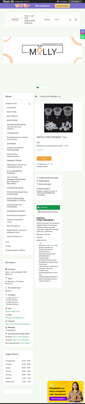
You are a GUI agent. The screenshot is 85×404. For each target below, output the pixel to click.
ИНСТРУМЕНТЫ (12, 116)
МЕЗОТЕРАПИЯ (12, 120)
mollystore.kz (50, 245)
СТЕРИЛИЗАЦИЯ (12, 133)
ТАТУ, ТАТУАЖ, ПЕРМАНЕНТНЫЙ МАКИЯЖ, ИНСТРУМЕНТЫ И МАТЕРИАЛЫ (16, 181)
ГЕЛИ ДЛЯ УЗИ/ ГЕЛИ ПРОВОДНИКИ (14, 206)
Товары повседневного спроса (15, 221)
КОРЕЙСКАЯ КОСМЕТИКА (16, 211)
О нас (7, 242)
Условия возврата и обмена (15, 250)
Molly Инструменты (13, 226)
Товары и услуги (11, 103)
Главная (47, 19)
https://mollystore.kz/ (12, 311)
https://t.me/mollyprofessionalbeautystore (18, 324)
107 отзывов (63, 1)
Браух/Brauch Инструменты (16, 215)
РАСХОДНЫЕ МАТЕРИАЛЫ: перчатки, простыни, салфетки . (16, 127)
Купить (44, 158)
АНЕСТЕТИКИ (11, 112)
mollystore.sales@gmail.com (15, 318)
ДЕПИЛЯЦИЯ (11, 144)
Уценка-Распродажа (14, 236)
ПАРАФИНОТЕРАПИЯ (14, 160)
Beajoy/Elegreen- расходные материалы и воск (17, 231)
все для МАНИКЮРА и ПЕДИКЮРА (14, 172)
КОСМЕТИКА (11, 108)
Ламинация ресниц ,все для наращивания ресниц (17, 166)
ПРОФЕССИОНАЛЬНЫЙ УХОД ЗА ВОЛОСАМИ (17, 193)
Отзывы (8, 246)
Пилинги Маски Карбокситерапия (13, 155)
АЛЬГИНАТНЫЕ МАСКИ (15, 188)
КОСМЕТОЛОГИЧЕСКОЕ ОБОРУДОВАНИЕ (15, 149)
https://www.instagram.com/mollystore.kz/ (22, 337)
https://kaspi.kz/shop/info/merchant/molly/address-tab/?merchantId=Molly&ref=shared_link (25, 343)
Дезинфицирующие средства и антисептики (17, 138)
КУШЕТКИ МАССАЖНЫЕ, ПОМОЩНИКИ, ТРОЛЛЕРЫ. (16, 200)
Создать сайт (19, 1)
